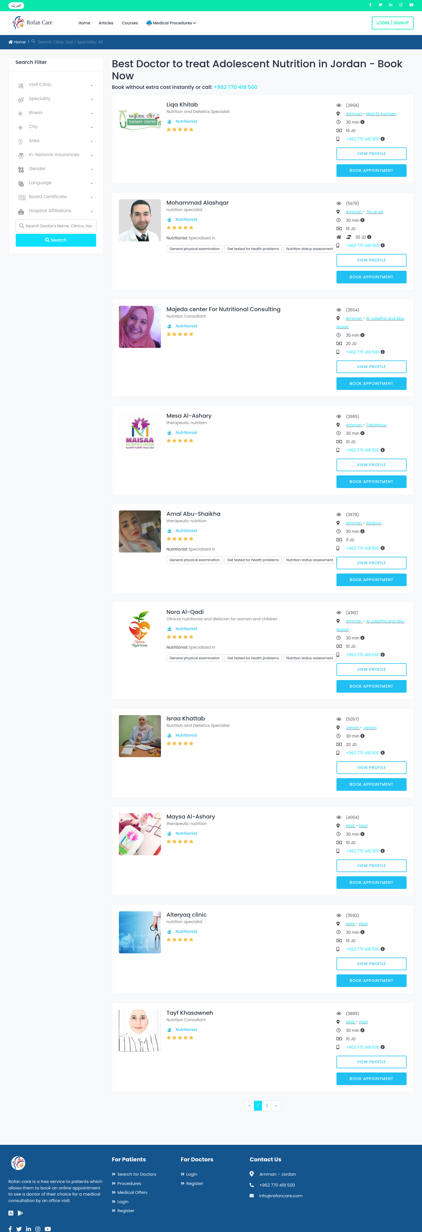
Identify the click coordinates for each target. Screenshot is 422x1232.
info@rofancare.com (280, 1196)
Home (84, 23)
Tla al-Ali (374, 212)
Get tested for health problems (253, 248)
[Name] (55, 225)
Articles (106, 23)
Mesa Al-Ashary (189, 416)
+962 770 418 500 (235, 87)
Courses (130, 23)
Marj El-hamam (381, 114)
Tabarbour (376, 425)
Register (125, 1210)
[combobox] (60, 85)
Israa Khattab (186, 718)
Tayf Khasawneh (190, 1013)
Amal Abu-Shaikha (193, 514)
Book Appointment (371, 170)
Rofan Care (31, 23)
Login (123, 1202)
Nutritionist (186, 121)
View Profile (371, 153)
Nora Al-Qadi (185, 612)
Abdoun (374, 523)
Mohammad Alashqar (198, 203)
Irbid (351, 826)
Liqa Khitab (182, 104)
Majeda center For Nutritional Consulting (224, 309)
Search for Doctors (136, 1174)
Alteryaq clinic (187, 915)
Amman (354, 114)
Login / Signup (393, 23)
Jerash (353, 728)
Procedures (129, 1183)
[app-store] (10, 1213)
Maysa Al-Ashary (191, 816)
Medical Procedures (171, 23)
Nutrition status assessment (309, 248)
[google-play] (20, 1213)
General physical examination (195, 248)
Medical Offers (132, 1192)
